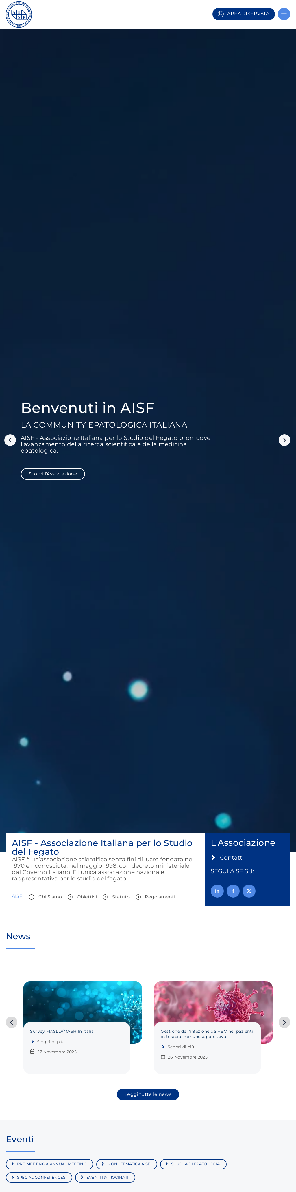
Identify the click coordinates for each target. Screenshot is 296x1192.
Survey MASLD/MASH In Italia (62, 1031)
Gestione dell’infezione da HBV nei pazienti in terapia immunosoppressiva (207, 1034)
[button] (10, 440)
